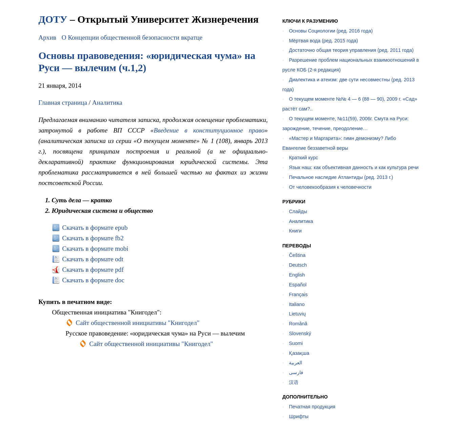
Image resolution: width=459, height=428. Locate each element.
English (297, 275)
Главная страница (62, 102)
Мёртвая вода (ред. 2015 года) (323, 40)
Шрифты (299, 416)
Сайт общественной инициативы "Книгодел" (138, 322)
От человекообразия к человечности (330, 187)
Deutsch (298, 265)
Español (298, 284)
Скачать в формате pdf (93, 269)
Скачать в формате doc (93, 280)
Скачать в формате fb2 (93, 238)
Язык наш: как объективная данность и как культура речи (354, 167)
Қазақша (299, 353)
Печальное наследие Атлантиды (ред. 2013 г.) (341, 177)
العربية (295, 362)
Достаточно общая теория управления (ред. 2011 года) (351, 50)
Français (298, 294)
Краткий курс (303, 157)
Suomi (296, 343)
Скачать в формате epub (94, 227)
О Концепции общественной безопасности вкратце (132, 37)
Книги (295, 230)
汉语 (293, 382)
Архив (47, 37)
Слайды (298, 211)
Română (298, 323)
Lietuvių (297, 314)
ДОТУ (52, 19)
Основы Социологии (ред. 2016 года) (331, 31)
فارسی (296, 372)
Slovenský (300, 333)
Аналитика (107, 102)
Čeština (297, 255)
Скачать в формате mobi (95, 248)
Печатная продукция (312, 406)
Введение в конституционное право (209, 130)
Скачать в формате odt (92, 259)
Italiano (297, 304)
